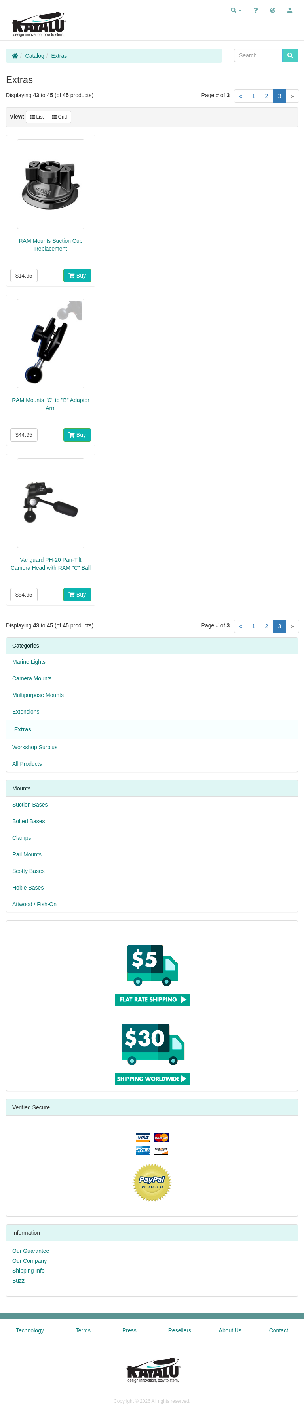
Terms (83, 1330)
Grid (59, 117)
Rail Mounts (27, 854)
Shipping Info (28, 1271)
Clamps (21, 838)
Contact (278, 1330)
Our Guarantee (30, 1251)
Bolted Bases (28, 821)
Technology (30, 1330)
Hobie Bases (28, 887)
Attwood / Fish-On (34, 904)
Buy (77, 275)
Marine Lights (29, 662)
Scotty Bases (28, 871)
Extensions (25, 711)
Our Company (29, 1261)
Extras (59, 56)
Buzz (18, 1280)
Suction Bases (30, 804)
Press (129, 1330)
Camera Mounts (32, 678)
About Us (230, 1330)
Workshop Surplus (34, 747)
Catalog (34, 56)
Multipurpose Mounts (38, 695)
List (37, 117)
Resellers (179, 1330)
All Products (27, 764)
